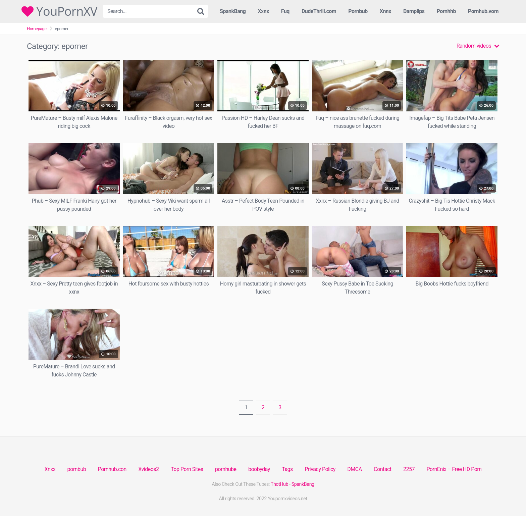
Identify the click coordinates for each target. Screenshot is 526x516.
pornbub (76, 469)
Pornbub (358, 11)
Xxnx (263, 11)
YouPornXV (59, 11)
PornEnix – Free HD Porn (453, 469)
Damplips (414, 11)
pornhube (225, 469)
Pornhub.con (112, 469)
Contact (382, 469)
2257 (409, 469)
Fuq (285, 11)
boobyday (259, 469)
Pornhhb (446, 11)
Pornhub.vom (483, 11)
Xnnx (385, 11)
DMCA (354, 469)
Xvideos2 (148, 469)
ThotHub (279, 484)
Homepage (37, 28)
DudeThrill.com (319, 11)
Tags (287, 469)
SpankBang (233, 11)
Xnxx (49, 469)
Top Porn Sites (187, 469)
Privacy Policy (320, 469)
